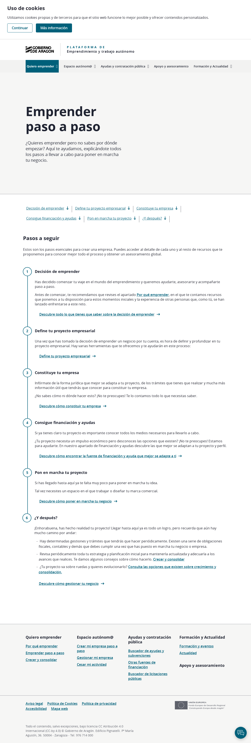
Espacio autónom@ (95, 637)
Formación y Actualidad (202, 637)
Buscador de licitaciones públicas (147, 676)
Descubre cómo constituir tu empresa (70, 406)
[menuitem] (42, 66)
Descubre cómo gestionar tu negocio (69, 583)
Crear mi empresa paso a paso (97, 648)
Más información (54, 28)
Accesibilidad (36, 708)
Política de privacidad (99, 703)
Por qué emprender (153, 294)
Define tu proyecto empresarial (64, 356)
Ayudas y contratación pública (149, 639)
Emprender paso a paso (45, 653)
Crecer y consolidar (169, 559)
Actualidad (188, 653)
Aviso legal (34, 703)
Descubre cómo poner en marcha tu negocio (75, 501)
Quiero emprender (44, 637)
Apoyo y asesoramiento (202, 665)
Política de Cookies (62, 703)
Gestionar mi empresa (95, 657)
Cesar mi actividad (92, 664)
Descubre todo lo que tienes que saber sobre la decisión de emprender (96, 314)
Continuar (20, 28)
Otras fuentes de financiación (142, 664)
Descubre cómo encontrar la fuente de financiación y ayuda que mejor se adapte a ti (107, 456)
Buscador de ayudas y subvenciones (146, 653)
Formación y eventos (196, 646)
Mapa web (59, 708)
